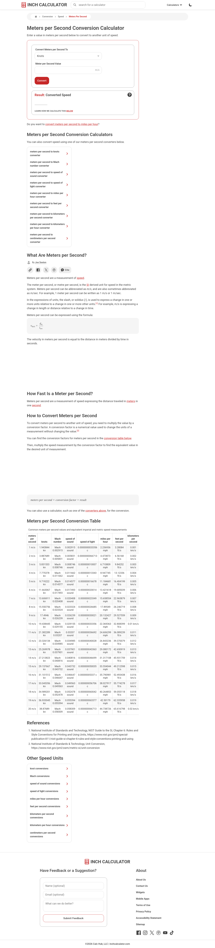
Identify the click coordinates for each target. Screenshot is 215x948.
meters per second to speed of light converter (49, 184)
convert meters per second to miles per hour (71, 124)
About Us (141, 879)
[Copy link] (30, 270)
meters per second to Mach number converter (49, 164)
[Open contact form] (129, 94)
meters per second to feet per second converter (49, 205)
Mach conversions (49, 776)
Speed (61, 16)
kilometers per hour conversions (49, 825)
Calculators (174, 5)
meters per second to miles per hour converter (49, 195)
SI (88, 284)
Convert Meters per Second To (51, 49)
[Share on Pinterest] (54, 270)
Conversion (47, 16)
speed (80, 277)
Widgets (140, 892)
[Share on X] (46, 270)
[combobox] (112, 4)
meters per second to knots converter (49, 153)
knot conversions (49, 768)
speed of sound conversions (49, 783)
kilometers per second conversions (49, 816)
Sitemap (140, 924)
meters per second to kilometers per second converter (49, 215)
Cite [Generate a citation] (65, 270)
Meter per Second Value (48, 63)
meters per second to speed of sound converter (49, 174)
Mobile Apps (142, 898)
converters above (95, 510)
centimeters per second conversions (49, 834)
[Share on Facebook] (38, 270)
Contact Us (142, 886)
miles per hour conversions (49, 798)
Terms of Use (143, 905)
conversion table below (117, 438)
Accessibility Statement (148, 918)
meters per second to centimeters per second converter (49, 238)
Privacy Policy (143, 911)
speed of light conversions (49, 791)
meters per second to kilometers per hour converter (49, 226)
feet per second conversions (49, 806)
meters (131, 401)
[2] (78, 430)
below (69, 111)
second (36, 405)
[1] (97, 303)
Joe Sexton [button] (40, 262)
